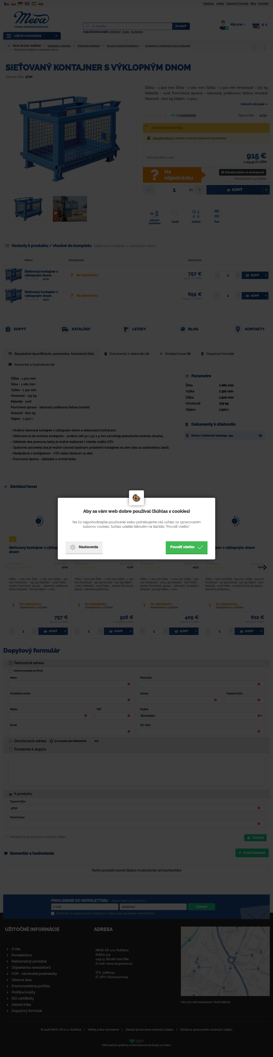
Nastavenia (84, 547)
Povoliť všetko (186, 547)
